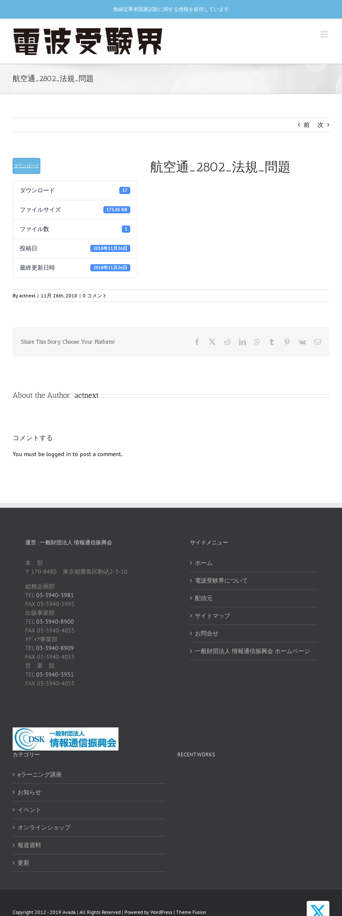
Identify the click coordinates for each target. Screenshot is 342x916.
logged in (58, 454)
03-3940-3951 (55, 674)
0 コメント (95, 295)
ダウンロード (26, 165)
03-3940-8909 (55, 648)
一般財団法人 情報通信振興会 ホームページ (252, 651)
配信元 (204, 598)
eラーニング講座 (40, 774)
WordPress (161, 912)
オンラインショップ (44, 827)
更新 (23, 862)
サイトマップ (212, 615)
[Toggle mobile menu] (325, 34)
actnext (27, 295)
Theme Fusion (191, 912)
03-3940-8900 (55, 621)
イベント (29, 810)
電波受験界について (221, 580)
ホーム (204, 563)
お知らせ (29, 792)
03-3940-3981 (55, 595)
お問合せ (206, 633)
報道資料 (29, 845)
